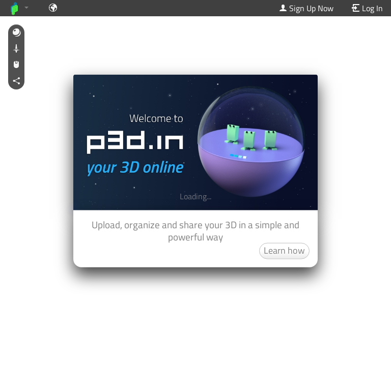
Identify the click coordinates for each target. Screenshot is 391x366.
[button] (16, 33)
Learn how (284, 250)
